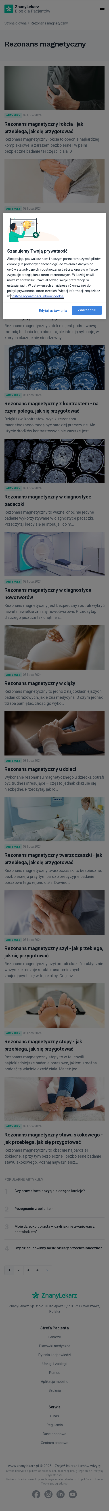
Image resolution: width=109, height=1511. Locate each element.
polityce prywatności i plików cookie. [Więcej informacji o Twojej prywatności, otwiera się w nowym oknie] (37, 296)
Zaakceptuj (87, 310)
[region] (54, 266)
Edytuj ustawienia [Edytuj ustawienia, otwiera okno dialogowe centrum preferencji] (53, 310)
